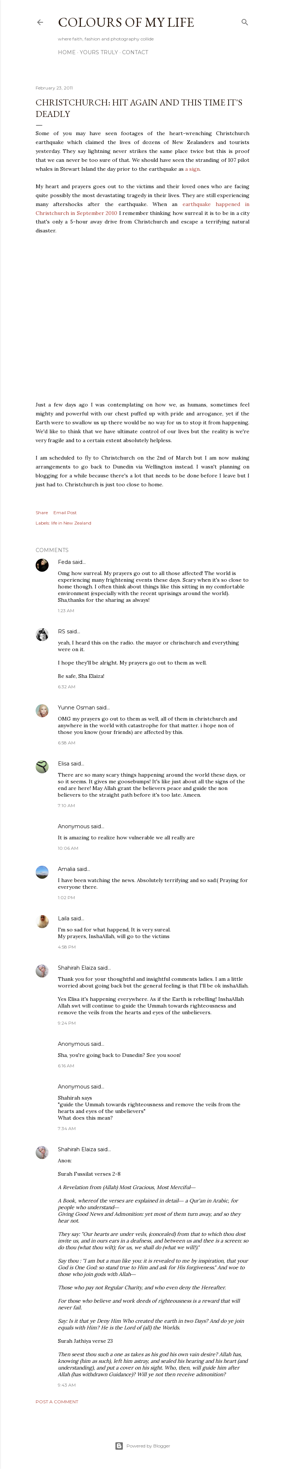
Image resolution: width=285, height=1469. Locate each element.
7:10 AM (66, 805)
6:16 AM (66, 1065)
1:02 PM (66, 897)
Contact (135, 52)
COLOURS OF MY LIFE (126, 22)
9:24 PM (67, 1023)
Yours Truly (99, 52)
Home (67, 52)
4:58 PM (67, 947)
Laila (63, 918)
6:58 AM (66, 742)
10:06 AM (68, 848)
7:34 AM (67, 1128)
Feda (64, 562)
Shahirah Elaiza (77, 967)
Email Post (65, 512)
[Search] (244, 20)
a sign (192, 169)
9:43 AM (67, 1385)
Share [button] (42, 512)
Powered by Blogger (142, 1446)
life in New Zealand (71, 523)
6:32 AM (66, 686)
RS (61, 631)
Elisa (63, 763)
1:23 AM (66, 610)
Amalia (66, 869)
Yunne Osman (76, 707)
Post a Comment (57, 1401)
